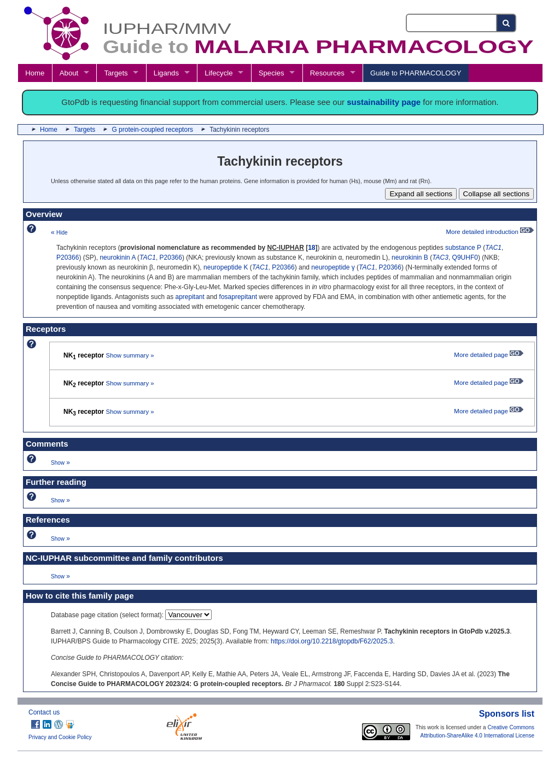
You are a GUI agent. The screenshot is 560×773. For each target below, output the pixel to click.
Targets (115, 73)
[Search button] (506, 23)
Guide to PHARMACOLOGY (415, 73)
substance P (463, 247)
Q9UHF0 (465, 257)
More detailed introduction (490, 232)
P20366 (67, 257)
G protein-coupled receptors (152, 129)
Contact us (44, 712)
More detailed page (488, 355)
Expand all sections (420, 194)
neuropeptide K (225, 267)
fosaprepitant (238, 297)
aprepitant (190, 297)
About (69, 73)
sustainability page (384, 102)
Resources (327, 73)
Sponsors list (506, 713)
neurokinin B (410, 257)
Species (271, 73)
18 (311, 247)
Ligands (166, 73)
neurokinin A (117, 257)
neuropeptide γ (332, 267)
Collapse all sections (496, 194)
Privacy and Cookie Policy (60, 737)
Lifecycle (218, 73)
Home (34, 73)
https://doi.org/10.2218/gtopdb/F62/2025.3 (332, 641)
